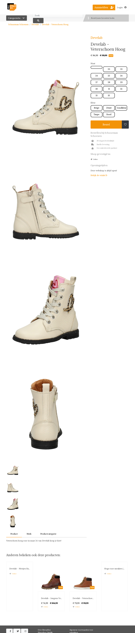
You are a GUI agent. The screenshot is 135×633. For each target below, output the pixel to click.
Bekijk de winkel (99, 175)
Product (14, 534)
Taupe (96, 114)
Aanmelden (104, 7)
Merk (29, 534)
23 (121, 69)
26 (121, 75)
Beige (96, 108)
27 (96, 82)
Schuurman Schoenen (18, 24)
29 (121, 82)
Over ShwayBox (44, 630)
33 (96, 95)
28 (109, 82)
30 (96, 89)
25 (109, 75)
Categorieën (16, 18)
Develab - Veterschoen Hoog (55, 24)
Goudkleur (121, 108)
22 (109, 69)
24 (96, 75)
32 (121, 89)
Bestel (106, 124)
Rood (108, 114)
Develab (35, 24)
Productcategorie (48, 534)
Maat (93, 63)
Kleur (93, 102)
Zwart (109, 108)
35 (109, 95)
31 (109, 89)
